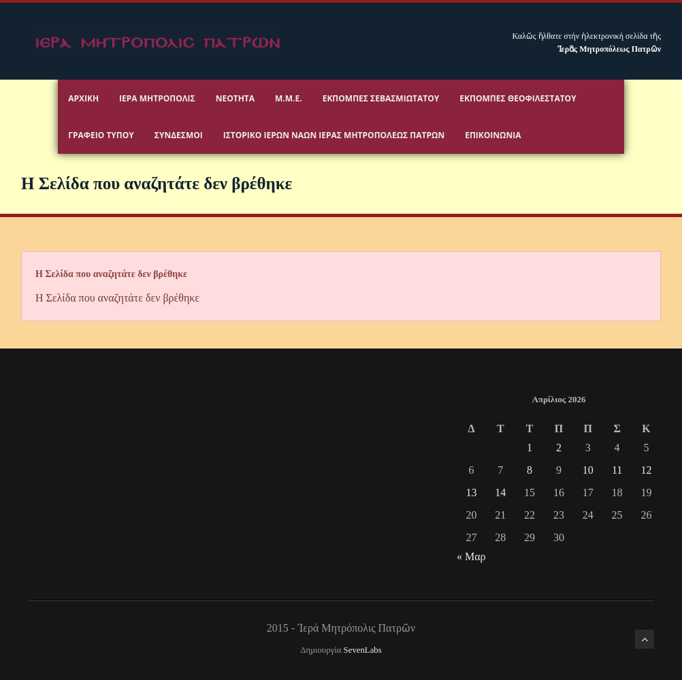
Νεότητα (235, 98)
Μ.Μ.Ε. (288, 98)
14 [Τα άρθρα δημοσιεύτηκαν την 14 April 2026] (500, 492)
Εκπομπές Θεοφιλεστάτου (517, 98)
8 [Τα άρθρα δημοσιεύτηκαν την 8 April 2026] (529, 470)
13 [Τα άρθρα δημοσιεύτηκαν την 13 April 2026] (471, 492)
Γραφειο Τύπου (101, 135)
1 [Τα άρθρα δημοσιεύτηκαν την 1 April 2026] (529, 447)
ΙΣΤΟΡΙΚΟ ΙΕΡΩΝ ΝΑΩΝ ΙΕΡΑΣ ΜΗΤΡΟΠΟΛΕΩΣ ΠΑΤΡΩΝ (333, 135)
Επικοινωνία (493, 135)
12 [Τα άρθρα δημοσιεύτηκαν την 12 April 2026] (645, 470)
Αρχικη (83, 98)
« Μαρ (471, 556)
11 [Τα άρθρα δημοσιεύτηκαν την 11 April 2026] (617, 470)
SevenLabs (363, 650)
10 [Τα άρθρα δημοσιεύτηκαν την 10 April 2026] (588, 470)
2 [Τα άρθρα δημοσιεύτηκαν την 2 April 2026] (559, 447)
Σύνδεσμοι (179, 135)
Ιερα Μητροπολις (157, 98)
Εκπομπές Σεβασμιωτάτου (381, 98)
